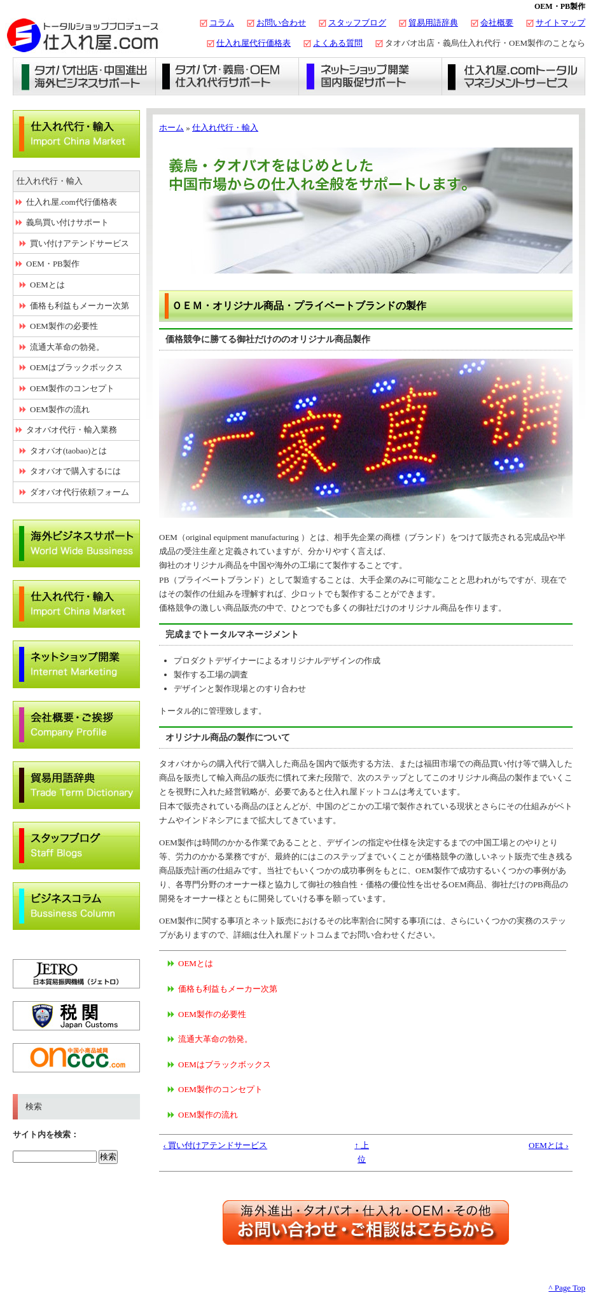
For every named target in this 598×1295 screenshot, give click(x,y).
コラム (221, 22)
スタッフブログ (357, 22)
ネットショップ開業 (370, 76)
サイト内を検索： (46, 1134)
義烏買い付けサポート (67, 222)
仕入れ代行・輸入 (225, 127)
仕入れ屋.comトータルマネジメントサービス (513, 76)
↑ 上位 (361, 1152)
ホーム (171, 127)
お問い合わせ (281, 22)
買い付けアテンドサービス (79, 243)
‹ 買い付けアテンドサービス (215, 1145)
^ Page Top (566, 1287)
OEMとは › (548, 1145)
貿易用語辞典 (433, 22)
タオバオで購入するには (75, 471)
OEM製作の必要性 (212, 1014)
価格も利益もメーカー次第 (227, 989)
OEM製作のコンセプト (220, 1089)
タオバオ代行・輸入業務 (71, 429)
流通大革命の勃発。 (215, 1039)
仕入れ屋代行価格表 (253, 43)
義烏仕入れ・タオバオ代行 (227, 76)
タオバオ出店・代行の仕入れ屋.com (82, 35)
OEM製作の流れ (208, 1114)
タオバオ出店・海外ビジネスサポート (84, 76)
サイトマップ (560, 22)
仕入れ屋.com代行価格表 (71, 202)
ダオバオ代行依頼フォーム (79, 492)
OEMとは (195, 963)
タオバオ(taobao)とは (68, 450)
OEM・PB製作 (53, 263)
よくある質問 (338, 43)
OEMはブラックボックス (224, 1064)
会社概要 (496, 22)
